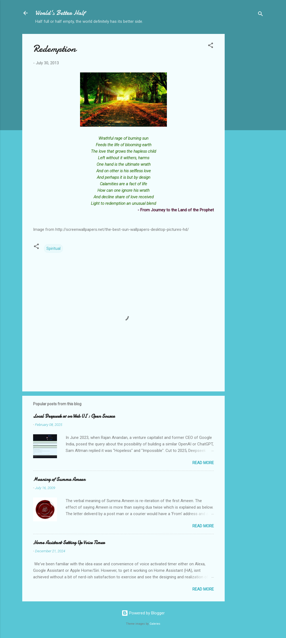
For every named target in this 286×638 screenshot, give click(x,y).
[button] (210, 46)
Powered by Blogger (143, 613)
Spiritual (53, 248)
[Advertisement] (246, 115)
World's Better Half (60, 12)
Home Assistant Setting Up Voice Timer (68, 542)
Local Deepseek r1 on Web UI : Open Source (74, 416)
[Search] (260, 15)
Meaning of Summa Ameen (59, 479)
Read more (203, 462)
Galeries (155, 624)
